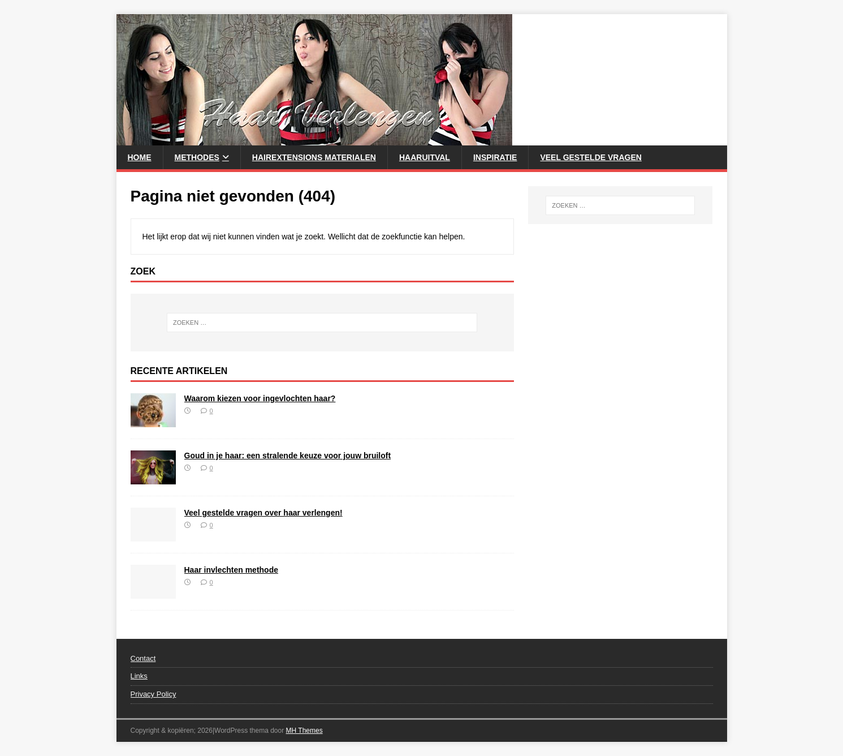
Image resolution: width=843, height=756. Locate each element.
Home (140, 157)
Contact (143, 658)
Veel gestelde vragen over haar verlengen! (263, 512)
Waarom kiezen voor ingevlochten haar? (260, 398)
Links (139, 676)
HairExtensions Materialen (314, 157)
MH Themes (304, 730)
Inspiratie (495, 157)
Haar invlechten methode (231, 569)
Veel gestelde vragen (590, 157)
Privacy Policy (153, 694)
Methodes (197, 157)
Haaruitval (424, 157)
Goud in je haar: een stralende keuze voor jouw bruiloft (287, 455)
